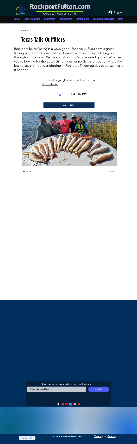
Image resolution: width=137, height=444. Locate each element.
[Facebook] (58, 404)
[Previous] (32, 171)
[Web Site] (69, 105)
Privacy (112, 436)
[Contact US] (27, 438)
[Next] (108, 171)
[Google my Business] (70, 404)
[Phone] (59, 94)
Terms (97, 436)
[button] (30, 30)
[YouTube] (66, 404)
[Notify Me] (98, 389)
